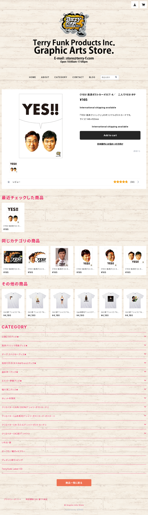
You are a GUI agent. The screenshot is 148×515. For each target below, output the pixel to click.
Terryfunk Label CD (12, 469)
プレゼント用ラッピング (12, 460)
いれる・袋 (6, 442)
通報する (136, 151)
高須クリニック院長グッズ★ (14, 345)
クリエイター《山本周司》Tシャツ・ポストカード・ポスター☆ (28, 416)
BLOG (92, 77)
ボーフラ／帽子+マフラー (13, 451)
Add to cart (110, 135)
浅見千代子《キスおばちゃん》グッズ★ (19, 363)
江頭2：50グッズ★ (10, 336)
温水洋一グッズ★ (10, 372)
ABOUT (45, 77)
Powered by (74, 510)
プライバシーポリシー (12, 499)
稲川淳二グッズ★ (10, 389)
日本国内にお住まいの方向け (110, 144)
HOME (32, 77)
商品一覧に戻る (74, 482)
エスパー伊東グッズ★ (12, 381)
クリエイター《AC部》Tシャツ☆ (16, 433)
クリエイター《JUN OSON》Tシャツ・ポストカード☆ (25, 407)
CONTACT (78, 77)
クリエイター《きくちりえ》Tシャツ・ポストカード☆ (24, 425)
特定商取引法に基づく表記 (36, 499)
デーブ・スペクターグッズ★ (14, 354)
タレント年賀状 (8, 398)
